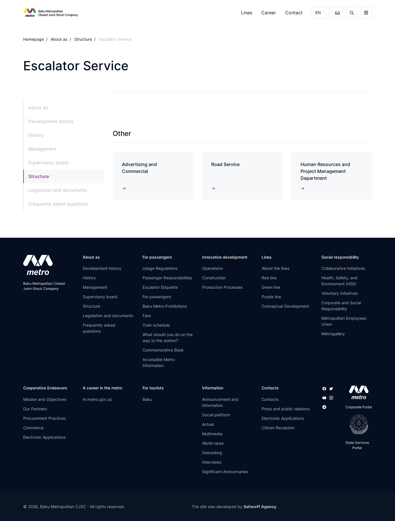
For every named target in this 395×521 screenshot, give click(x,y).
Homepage (33, 39)
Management (42, 149)
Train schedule (156, 325)
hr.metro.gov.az (97, 399)
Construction (214, 277)
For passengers (157, 296)
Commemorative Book (163, 350)
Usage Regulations (160, 268)
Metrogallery (333, 333)
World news (213, 443)
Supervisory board (48, 162)
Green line (271, 287)
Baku (147, 399)
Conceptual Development (285, 306)
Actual (208, 424)
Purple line (271, 296)
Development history (51, 121)
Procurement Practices (44, 418)
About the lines (275, 268)
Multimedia (212, 433)
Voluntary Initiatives (339, 293)
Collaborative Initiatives (343, 268)
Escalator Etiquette (160, 287)
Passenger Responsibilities (167, 277)
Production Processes (222, 287)
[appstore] (357, 392)
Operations (212, 268)
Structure (83, 39)
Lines (246, 12)
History (36, 135)
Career (268, 12)
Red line (269, 277)
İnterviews (211, 462)
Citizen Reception (278, 427)
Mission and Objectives (44, 399)
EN (318, 12)
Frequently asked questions (58, 204)
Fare (147, 315)
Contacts (270, 399)
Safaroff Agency (260, 506)
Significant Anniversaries (225, 471)
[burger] (366, 12)
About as (59, 39)
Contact (294, 12)
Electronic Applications (44, 437)
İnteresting (212, 452)
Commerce (33, 427)
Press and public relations (286, 408)
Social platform (216, 414)
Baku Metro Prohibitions (165, 306)
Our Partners (35, 408)
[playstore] (357, 424)
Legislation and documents (57, 190)
